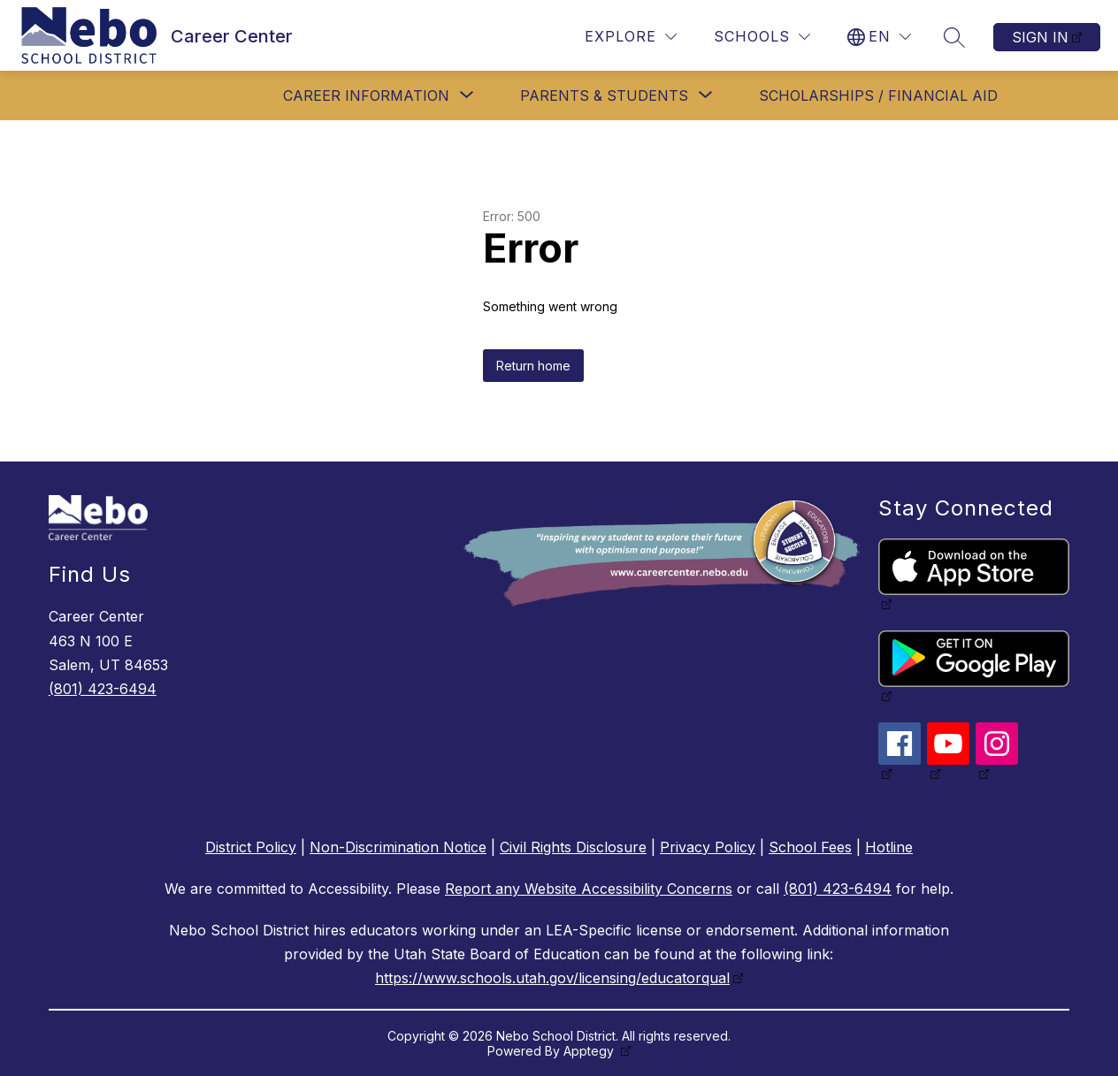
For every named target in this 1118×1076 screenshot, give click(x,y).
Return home (533, 365)
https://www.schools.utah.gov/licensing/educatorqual (552, 978)
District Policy (250, 847)
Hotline (889, 847)
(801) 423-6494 (103, 689)
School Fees (810, 847)
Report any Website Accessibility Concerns (588, 888)
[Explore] (630, 37)
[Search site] (954, 37)
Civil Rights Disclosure (573, 847)
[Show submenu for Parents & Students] (604, 95)
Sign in (1040, 37)
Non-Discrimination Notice (398, 847)
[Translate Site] (879, 37)
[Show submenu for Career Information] (366, 95)
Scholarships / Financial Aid (878, 95)
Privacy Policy (707, 847)
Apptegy (590, 1050)
